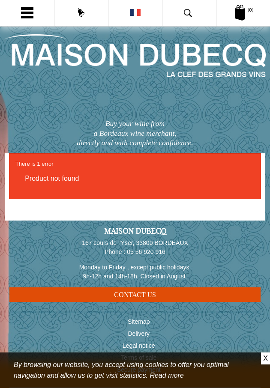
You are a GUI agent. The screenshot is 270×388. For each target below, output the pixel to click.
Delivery (139, 333)
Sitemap (139, 321)
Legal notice (139, 345)
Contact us (135, 294)
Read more (167, 375)
